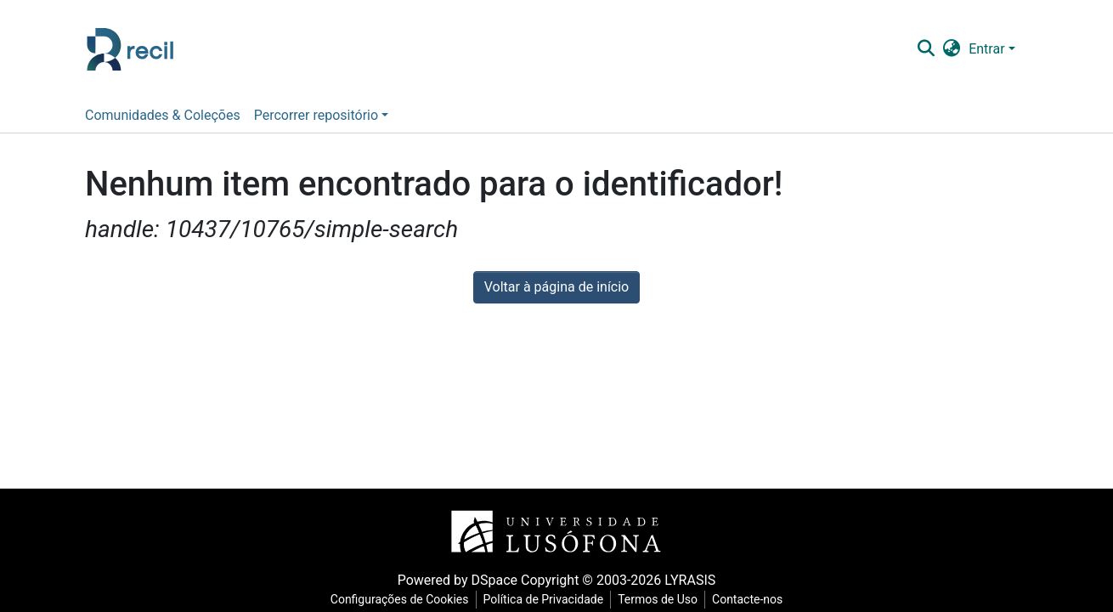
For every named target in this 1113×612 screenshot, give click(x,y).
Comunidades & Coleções (162, 115)
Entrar (986, 49)
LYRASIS (689, 580)
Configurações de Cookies (400, 599)
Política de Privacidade (543, 599)
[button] (952, 49)
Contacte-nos (747, 599)
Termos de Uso (658, 599)
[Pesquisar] (926, 49)
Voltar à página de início (556, 287)
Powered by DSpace (457, 580)
